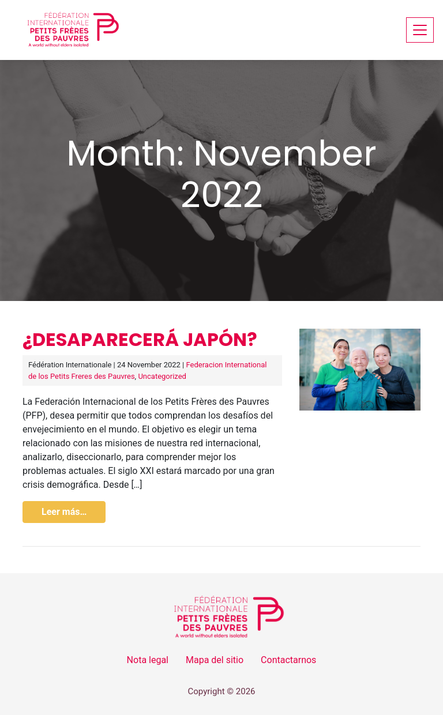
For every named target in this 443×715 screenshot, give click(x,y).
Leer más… (64, 511)
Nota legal (147, 659)
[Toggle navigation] (420, 29)
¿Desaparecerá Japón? (139, 339)
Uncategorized (162, 376)
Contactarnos (288, 659)
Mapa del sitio (214, 659)
